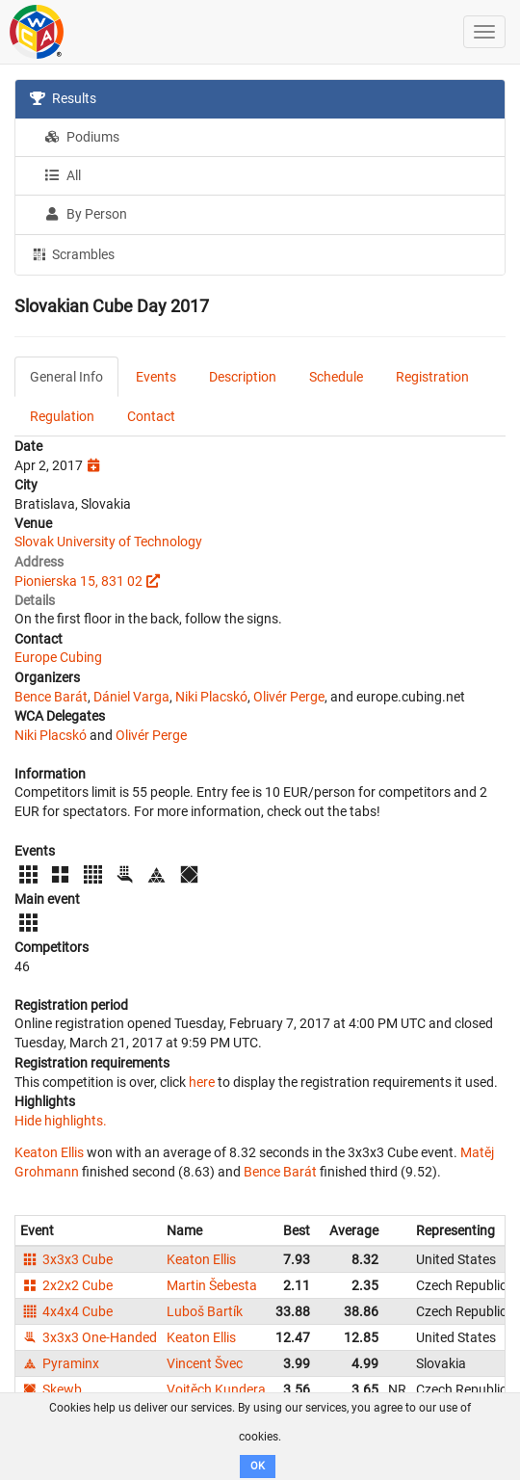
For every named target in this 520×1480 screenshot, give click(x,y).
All (62, 175)
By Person (85, 214)
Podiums (81, 137)
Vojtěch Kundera (216, 1389)
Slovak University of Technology (108, 541)
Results (63, 98)
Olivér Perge (289, 696)
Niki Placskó (211, 696)
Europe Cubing (58, 657)
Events (156, 376)
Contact (151, 416)
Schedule (336, 376)
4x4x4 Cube (66, 1311)
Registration (432, 376)
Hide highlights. (60, 1120)
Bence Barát (51, 696)
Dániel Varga (131, 696)
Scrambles (72, 253)
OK (257, 1466)
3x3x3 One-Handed (88, 1337)
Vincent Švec (205, 1363)
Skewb (51, 1389)
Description (242, 376)
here (202, 1082)
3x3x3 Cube (66, 1259)
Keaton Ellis (49, 1152)
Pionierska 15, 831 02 (78, 581)
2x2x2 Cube (66, 1285)
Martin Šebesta (212, 1285)
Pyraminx (59, 1363)
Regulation (62, 416)
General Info (66, 376)
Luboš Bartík (205, 1311)
